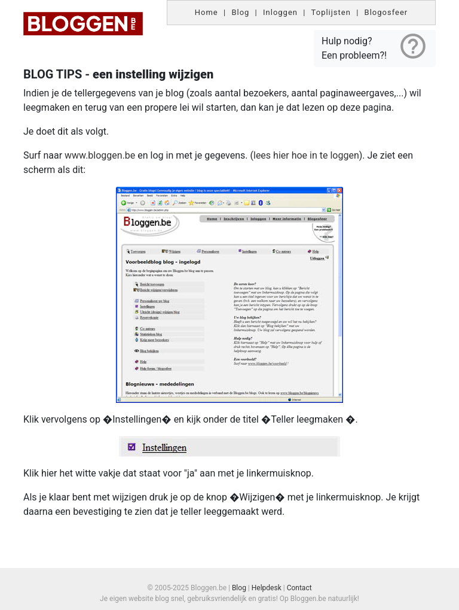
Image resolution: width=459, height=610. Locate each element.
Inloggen (280, 12)
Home (206, 12)
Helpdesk (266, 588)
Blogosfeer (386, 12)
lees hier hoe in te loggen (306, 155)
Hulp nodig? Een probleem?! (375, 46)
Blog (240, 12)
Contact (299, 588)
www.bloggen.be (101, 155)
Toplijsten (331, 12)
